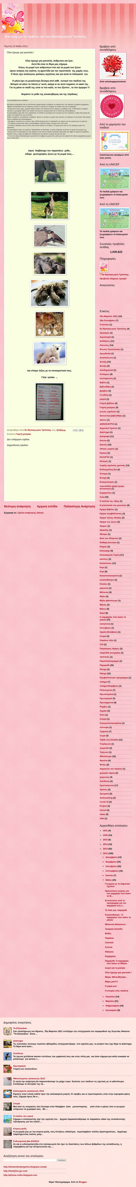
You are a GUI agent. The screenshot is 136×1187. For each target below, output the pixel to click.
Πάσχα (103, 673)
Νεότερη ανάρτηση (17, 506)
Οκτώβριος (105, 628)
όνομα (103, 636)
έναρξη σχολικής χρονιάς (112, 465)
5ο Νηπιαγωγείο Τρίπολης (115, 274)
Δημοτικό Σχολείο (108, 428)
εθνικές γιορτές (107, 449)
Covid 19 (104, 802)
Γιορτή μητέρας (23, 434)
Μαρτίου (110, 1001)
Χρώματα (104, 793)
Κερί (102, 571)
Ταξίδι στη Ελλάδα (109, 740)
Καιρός (103, 546)
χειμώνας (104, 777)
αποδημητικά (106, 370)
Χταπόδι (109, 942)
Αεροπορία (105, 337)
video (102, 814)
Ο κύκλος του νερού (23, 1116)
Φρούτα (103, 760)
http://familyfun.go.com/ (15, 1171)
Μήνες (103, 609)
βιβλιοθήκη (105, 386)
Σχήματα (104, 731)
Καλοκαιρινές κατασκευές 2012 (28, 1091)
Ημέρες (103, 526)
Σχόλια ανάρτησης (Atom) (30, 513)
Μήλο (102, 596)
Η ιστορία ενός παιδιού (116, 990)
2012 (105, 853)
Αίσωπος (104, 345)
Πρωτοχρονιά (106, 702)
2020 (105, 835)
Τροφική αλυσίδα (113, 929)
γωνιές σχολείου (108, 411)
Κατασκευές (106, 563)
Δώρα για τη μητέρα (115, 968)
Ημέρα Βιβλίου (107, 509)
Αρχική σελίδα (47, 506)
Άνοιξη (103, 366)
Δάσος (103, 420)
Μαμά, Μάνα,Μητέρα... (116, 977)
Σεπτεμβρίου (112, 871)
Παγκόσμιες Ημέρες (109, 648)
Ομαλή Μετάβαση (108, 632)
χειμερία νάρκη (107, 773)
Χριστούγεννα (107, 785)
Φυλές (103, 764)
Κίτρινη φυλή (19, 1128)
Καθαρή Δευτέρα (108, 542)
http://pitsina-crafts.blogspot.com (20, 1175)
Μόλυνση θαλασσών (115, 924)
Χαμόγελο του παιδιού (111, 769)
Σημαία (103, 711)
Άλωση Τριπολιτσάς (110, 349)
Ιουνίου (110, 875)
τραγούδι (104, 748)
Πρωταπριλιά (106, 694)
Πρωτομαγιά (106, 698)
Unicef (103, 810)
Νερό (102, 613)
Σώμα (102, 735)
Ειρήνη (103, 453)
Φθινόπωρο (106, 756)
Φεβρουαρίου (113, 1005)
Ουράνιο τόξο (106, 640)
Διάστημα (104, 432)
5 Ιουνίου (104, 324)
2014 (105, 844)
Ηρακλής (104, 530)
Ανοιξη (103, 362)
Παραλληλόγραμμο (109, 661)
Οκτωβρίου (111, 866)
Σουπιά (108, 947)
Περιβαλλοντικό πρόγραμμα (114, 677)
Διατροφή (104, 436)
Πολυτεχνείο (106, 690)
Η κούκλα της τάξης (109, 501)
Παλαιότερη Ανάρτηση (79, 506)
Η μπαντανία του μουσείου (113, 505)
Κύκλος (103, 584)
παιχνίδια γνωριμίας (110, 653)
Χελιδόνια (104, 781)
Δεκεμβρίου (112, 857)
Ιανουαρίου (111, 1010)
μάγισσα (104, 588)
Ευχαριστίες (106, 493)
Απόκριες (104, 374)
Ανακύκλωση (106, 357)
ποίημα (103, 682)
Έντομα (103, 473)
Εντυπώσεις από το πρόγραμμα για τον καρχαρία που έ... (115, 903)
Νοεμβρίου (111, 862)
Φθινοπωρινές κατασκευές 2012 (29, 1078)
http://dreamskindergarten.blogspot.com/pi (25, 1167)
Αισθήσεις (105, 341)
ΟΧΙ (101, 644)
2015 (105, 839)
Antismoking (106, 798)
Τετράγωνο (105, 744)
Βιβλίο (103, 382)
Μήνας (103, 604)
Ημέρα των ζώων (108, 522)
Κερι (102, 567)
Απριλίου (110, 996)
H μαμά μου (111, 986)
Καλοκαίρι (105, 551)
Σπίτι (102, 715)
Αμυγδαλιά (105, 353)
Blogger (83, 1182)
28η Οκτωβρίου (107, 320)
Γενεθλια (104, 395)
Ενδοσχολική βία (108, 469)
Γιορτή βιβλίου (107, 403)
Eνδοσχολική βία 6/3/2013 (26, 1141)
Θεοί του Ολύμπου (109, 538)
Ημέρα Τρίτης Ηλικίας (110, 517)
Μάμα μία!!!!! (111, 981)
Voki (102, 818)
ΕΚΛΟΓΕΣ (105, 457)
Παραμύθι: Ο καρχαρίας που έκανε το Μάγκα (117, 962)
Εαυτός (103, 444)
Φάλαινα (109, 952)
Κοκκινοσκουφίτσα (109, 575)
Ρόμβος (103, 706)
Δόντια (103, 440)
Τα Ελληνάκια (20, 1028)
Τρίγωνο (104, 752)
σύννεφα (104, 727)
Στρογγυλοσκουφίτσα (110, 723)
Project (103, 806)
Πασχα (103, 669)
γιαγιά (103, 399)
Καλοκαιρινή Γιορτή (110, 555)
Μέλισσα (104, 592)
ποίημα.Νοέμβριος (109, 686)
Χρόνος (103, 789)
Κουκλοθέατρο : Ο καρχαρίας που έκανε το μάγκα (118, 917)
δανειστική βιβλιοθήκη (111, 415)
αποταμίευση (106, 378)
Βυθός (108, 933)
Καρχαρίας (110, 956)
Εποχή (103, 478)
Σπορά (103, 719)
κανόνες (104, 559)
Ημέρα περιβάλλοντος (111, 513)
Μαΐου (109, 880)
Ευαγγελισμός (107, 482)
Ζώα (102, 497)
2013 (105, 849)
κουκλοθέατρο (107, 580)
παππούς (104, 657)
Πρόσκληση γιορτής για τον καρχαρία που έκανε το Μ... (118, 893)
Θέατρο (103, 534)
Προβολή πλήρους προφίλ (113, 278)
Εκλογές (104, 461)
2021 (105, 830)
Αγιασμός (104, 333)
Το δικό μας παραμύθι (116, 910)
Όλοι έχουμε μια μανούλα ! (118, 972)
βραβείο (104, 391)
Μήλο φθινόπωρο (108, 600)
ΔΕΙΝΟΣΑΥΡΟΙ (107, 424)
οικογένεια (105, 624)
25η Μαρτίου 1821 (109, 316)
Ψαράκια (109, 938)
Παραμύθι (104, 665)
